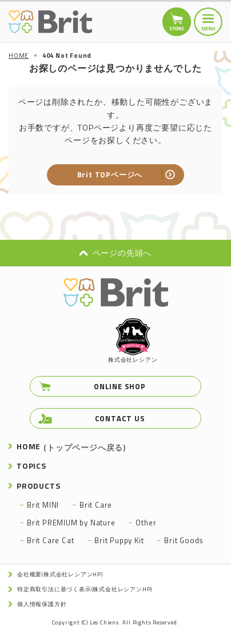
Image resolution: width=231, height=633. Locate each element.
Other (146, 522)
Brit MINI (43, 505)
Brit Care (95, 505)
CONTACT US (120, 418)
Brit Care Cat (50, 540)
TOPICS (31, 466)
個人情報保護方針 (41, 604)
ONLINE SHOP (120, 386)
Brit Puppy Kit (119, 540)
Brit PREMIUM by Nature (71, 522)
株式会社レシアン (132, 341)
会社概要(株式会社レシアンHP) (60, 574)
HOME (71, 446)
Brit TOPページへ (110, 174)
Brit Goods (184, 540)
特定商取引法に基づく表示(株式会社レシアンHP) (84, 589)
